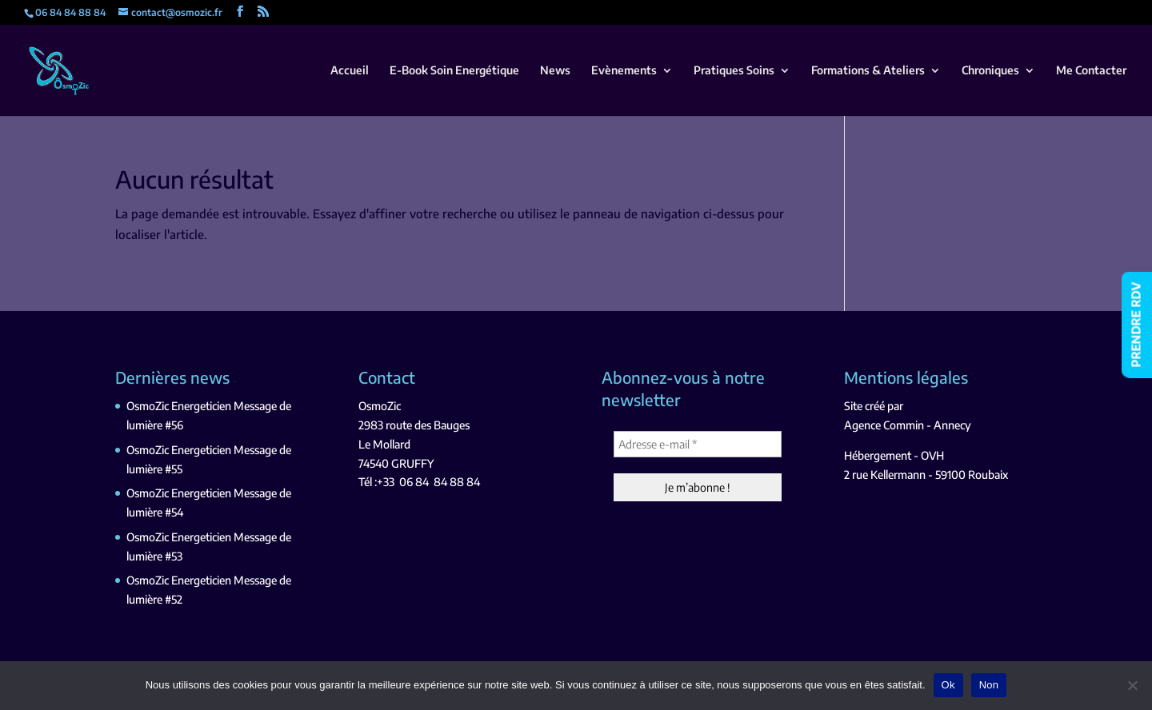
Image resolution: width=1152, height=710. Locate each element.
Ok (948, 685)
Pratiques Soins (734, 71)
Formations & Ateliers (868, 71)
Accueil (349, 71)
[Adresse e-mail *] (698, 444)
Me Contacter (1091, 71)
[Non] (1132, 685)
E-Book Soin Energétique (454, 71)
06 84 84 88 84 (439, 482)
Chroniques (990, 71)
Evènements (624, 71)
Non (989, 685)
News (555, 71)
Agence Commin (884, 425)
